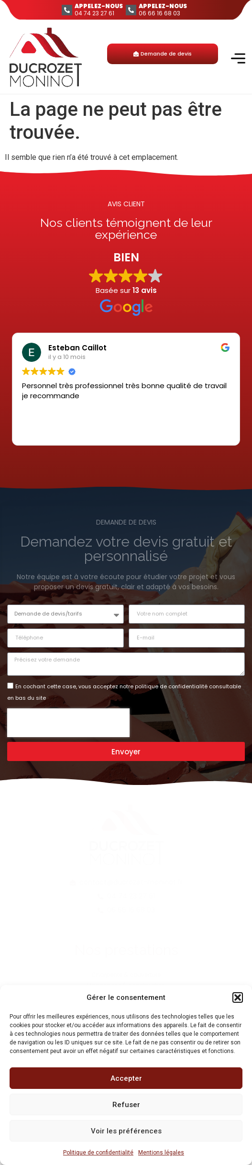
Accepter (126, 1078)
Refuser (126, 1104)
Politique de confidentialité (98, 1152)
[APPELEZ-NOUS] (67, 10)
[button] (237, 997)
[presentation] (68, 722)
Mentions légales (161, 1152)
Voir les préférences (126, 1131)
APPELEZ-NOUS (99, 6)
